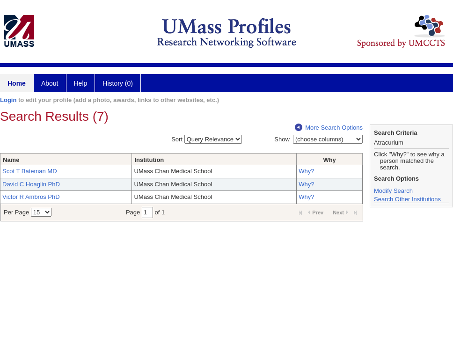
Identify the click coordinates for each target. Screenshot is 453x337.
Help (81, 83)
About (49, 83)
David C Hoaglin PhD (31, 184)
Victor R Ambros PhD (31, 196)
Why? (306, 171)
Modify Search (393, 190)
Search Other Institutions (407, 199)
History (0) (117, 83)
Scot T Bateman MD (29, 171)
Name (11, 159)
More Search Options (329, 127)
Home (16, 83)
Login (8, 99)
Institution (149, 159)
